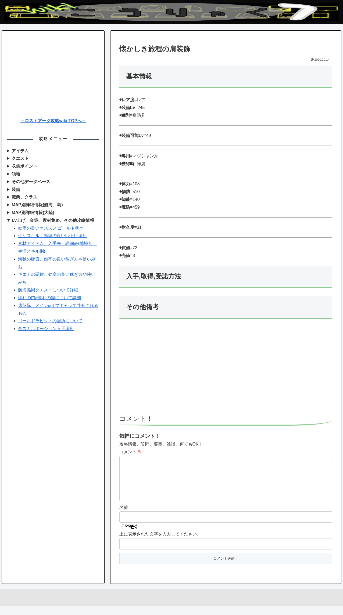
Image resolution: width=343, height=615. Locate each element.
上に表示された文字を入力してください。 (160, 542)
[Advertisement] (225, 369)
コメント (130, 452)
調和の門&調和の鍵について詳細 (49, 297)
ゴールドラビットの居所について (50, 321)
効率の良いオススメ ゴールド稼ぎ (51, 228)
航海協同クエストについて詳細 (48, 290)
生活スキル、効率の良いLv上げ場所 (52, 235)
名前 (123, 516)
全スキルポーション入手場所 (46, 328)
